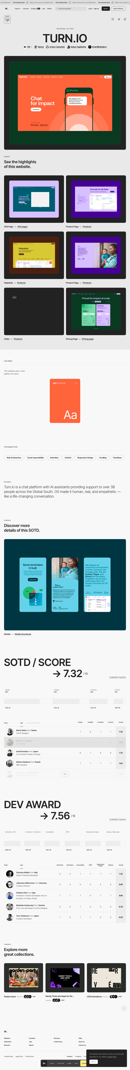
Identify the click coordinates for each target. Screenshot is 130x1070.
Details (69, 1063)
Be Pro (106, 8)
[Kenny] (39, 47)
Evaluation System (118, 677)
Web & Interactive (14, 458)
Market (49, 8)
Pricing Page (72, 339)
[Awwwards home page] (44, 1063)
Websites (7, 1038)
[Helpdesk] (34, 255)
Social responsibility (35, 458)
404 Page (8, 226)
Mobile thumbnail (23, 634)
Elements (7, 1045)
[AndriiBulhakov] (97, 47)
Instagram (78, 1056)
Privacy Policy (29, 1056)
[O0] (27, 47)
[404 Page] (34, 199)
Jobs (43, 8)
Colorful (68, 458)
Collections (7, 1042)
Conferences (58, 1042)
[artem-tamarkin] (55, 47)
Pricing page (88, 339)
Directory (26, 8)
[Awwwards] (6, 8)
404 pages (22, 227)
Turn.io (65, 38)
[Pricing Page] (96, 311)
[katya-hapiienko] (76, 47)
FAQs (80, 1038)
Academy (35, 8)
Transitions (117, 458)
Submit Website (118, 8)
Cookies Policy (8, 1056)
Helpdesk (8, 283)
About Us (82, 1042)
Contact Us (82, 1045)
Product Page (72, 226)
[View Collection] (23, 977)
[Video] (34, 311)
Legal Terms (19, 1056)
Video (7, 339)
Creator (52, 1063)
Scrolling (103, 458)
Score (76, 1063)
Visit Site (84, 1063)
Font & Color (60, 1063)
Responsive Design (85, 458)
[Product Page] (96, 199)
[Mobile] (65, 584)
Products (87, 227)
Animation (54, 458)
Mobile (7, 634)
